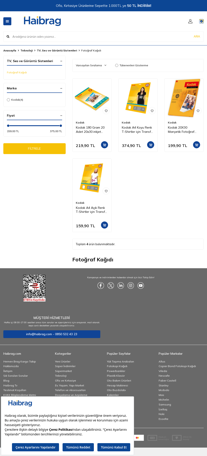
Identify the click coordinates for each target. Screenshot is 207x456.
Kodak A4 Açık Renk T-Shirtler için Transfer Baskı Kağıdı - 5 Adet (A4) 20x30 (92, 210)
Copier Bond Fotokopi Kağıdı (177, 366)
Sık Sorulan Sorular (15, 375)
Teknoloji (26, 50)
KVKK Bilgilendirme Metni (19, 395)
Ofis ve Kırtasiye (65, 380)
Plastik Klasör (116, 375)
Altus (162, 361)
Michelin (164, 399)
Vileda (163, 371)
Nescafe (164, 375)
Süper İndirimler (65, 366)
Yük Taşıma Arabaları (120, 361)
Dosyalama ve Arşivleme (71, 395)
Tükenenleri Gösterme (131, 65)
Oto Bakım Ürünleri (119, 380)
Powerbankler (116, 371)
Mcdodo (164, 390)
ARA (197, 36)
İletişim (7, 371)
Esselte (163, 419)
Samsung (165, 404)
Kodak (15, 100)
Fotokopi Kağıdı (117, 366)
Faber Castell (167, 380)
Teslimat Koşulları (14, 390)
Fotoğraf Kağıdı (17, 72)
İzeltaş (163, 409)
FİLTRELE (34, 149)
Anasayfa (9, 50)
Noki (161, 414)
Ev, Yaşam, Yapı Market (69, 385)
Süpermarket (63, 371)
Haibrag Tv (10, 385)
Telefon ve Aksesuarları (70, 390)
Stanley (163, 385)
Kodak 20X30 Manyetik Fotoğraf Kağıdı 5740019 (181, 129)
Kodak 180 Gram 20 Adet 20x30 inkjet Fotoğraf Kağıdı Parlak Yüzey (90, 129)
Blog (6, 380)
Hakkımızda (11, 366)
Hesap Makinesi (117, 385)
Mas (161, 395)
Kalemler (113, 395)
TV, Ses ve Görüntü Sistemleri (57, 50)
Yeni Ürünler (62, 361)
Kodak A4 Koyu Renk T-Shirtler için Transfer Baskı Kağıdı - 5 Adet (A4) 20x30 (138, 129)
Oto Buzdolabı (116, 390)
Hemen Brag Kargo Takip (19, 361)
